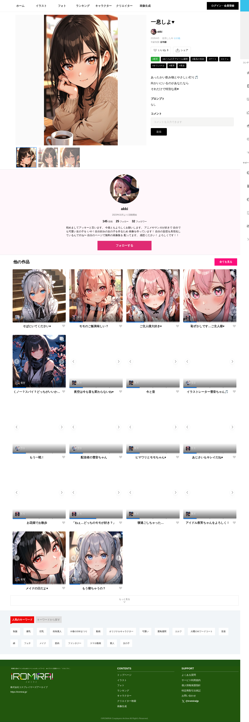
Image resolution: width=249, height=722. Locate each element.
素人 (114, 644)
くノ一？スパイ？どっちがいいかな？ (37, 391)
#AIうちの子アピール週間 (175, 59)
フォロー (122, 221)
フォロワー (139, 221)
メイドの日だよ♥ (37, 588)
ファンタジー (75, 644)
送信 (158, 132)
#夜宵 (155, 59)
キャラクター (103, 5)
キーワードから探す (48, 620)
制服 (15, 632)
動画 (99, 632)
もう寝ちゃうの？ (94, 588)
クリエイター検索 (126, 696)
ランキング (83, 5)
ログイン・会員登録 (222, 5)
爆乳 (29, 632)
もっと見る (124, 601)
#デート (214, 59)
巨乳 (42, 632)
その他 (177, 38)
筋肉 (58, 644)
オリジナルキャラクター (123, 632)
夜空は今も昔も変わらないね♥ (94, 391)
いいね (161, 50)
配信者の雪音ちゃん (94, 457)
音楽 (226, 632)
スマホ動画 (96, 644)
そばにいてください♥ (37, 326)
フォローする (124, 245)
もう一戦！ (37, 457)
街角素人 (58, 632)
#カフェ (226, 59)
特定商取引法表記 (191, 686)
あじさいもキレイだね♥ (207, 457)
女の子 (128, 644)
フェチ (27, 644)
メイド (43, 644)
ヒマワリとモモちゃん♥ (150, 457)
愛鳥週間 (164, 632)
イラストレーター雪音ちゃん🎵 (207, 391)
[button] (26, 157)
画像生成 (145, 5)
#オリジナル (159, 66)
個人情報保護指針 (191, 681)
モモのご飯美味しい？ (93, 326)
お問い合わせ (189, 691)
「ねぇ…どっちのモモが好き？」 (94, 522)
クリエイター (124, 5)
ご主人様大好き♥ (151, 326)
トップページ (124, 670)
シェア (182, 50)
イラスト (41, 5)
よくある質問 (189, 670)
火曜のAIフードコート (204, 632)
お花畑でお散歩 (37, 522)
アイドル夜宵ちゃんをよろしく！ (207, 522)
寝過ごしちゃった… (150, 522)
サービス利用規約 (191, 675)
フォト (62, 5)
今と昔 (150, 391)
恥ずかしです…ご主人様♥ (208, 326)
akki (159, 31)
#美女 (182, 66)
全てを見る (225, 261)
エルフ (181, 632)
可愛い (147, 632)
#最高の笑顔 (199, 59)
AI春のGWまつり (79, 632)
